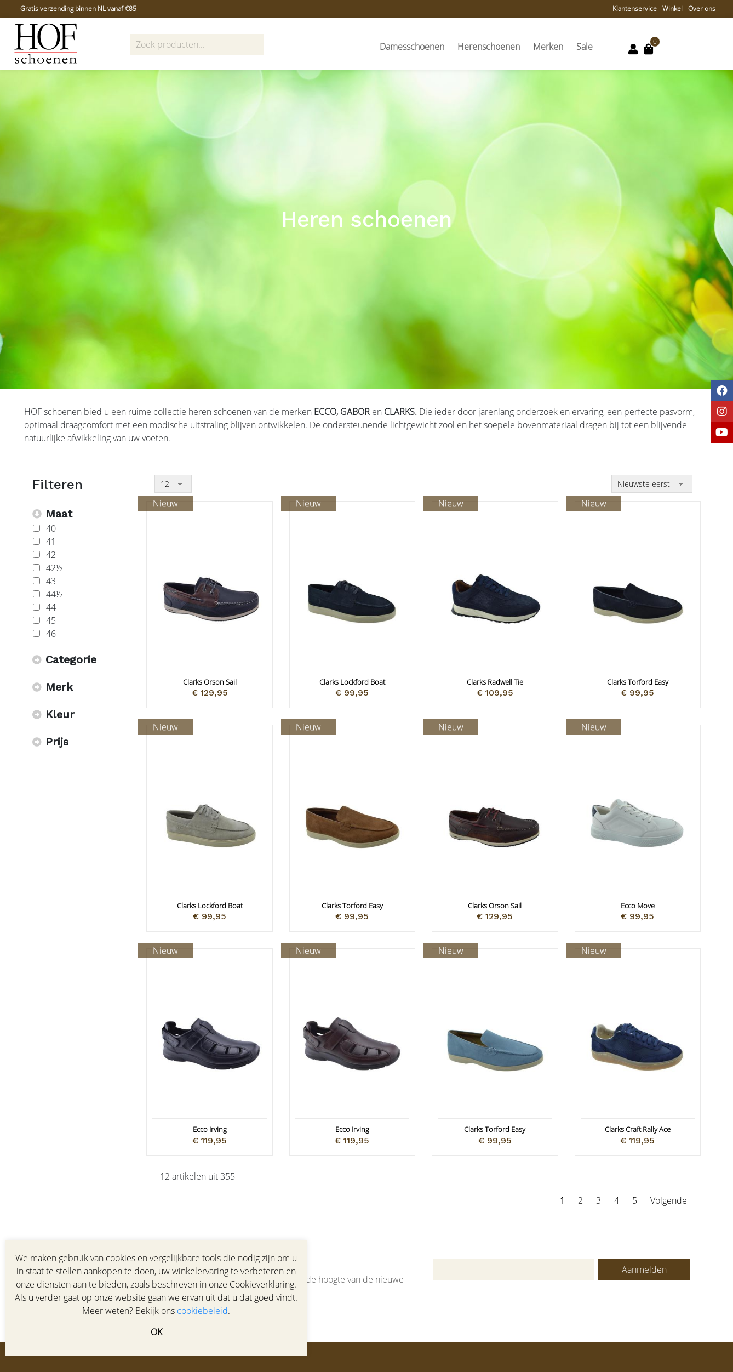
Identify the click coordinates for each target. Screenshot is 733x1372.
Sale (584, 47)
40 (51, 528)
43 (51, 581)
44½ (54, 594)
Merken (548, 47)
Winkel (672, 8)
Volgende (668, 1200)
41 (51, 542)
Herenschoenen (488, 47)
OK (156, 1332)
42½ (54, 568)
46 (51, 634)
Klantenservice (634, 8)
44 (51, 607)
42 (51, 555)
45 (51, 620)
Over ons (701, 8)
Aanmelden (644, 1269)
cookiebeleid (202, 1311)
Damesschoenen (412, 47)
